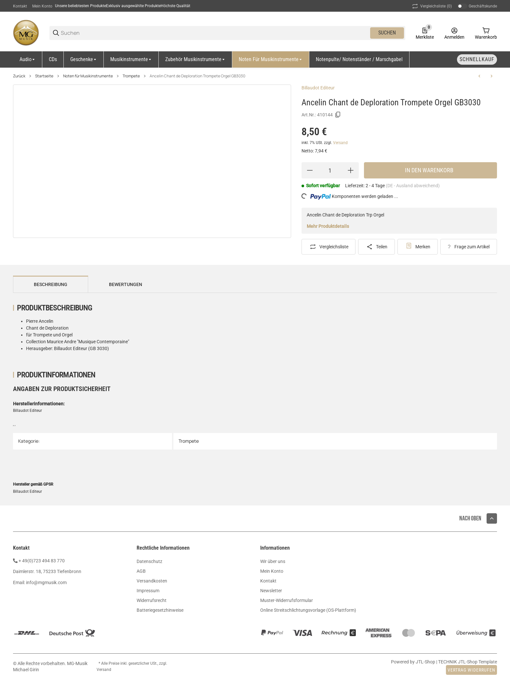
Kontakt (20, 6)
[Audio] (27, 59)
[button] (492, 518)
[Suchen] (215, 33)
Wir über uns (272, 561)
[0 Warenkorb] (486, 33)
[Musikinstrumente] (131, 59)
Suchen (387, 33)
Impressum (148, 590)
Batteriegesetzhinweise (160, 610)
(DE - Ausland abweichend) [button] (413, 185)
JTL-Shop (426, 661)
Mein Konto (42, 6)
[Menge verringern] (309, 170)
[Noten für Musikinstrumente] (270, 59)
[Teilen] (376, 247)
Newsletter (271, 590)
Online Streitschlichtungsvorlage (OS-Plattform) (308, 610)
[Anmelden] (454, 33)
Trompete (131, 76)
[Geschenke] (84, 59)
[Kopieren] (338, 115)
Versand (340, 142)
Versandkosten (152, 580)
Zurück (19, 76)
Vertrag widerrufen (471, 670)
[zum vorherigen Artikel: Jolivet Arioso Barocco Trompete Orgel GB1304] (479, 76)
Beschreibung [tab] (50, 284)
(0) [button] (431, 6)
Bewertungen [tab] (125, 284)
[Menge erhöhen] (350, 170)
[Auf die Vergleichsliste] (329, 247)
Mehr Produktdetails (328, 226)
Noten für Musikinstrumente (88, 76)
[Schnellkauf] (477, 59)
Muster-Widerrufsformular (286, 600)
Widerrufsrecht (152, 600)
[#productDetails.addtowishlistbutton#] (417, 247)
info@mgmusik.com (46, 582)
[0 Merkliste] (425, 33)
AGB (141, 571)
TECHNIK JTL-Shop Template (467, 661)
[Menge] (330, 170)
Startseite (44, 76)
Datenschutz (149, 561)
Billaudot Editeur (318, 87)
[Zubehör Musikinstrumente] (195, 59)
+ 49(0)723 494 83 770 (42, 560)
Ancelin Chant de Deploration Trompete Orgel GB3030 (197, 76)
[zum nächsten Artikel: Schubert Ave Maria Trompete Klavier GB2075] (491, 76)
